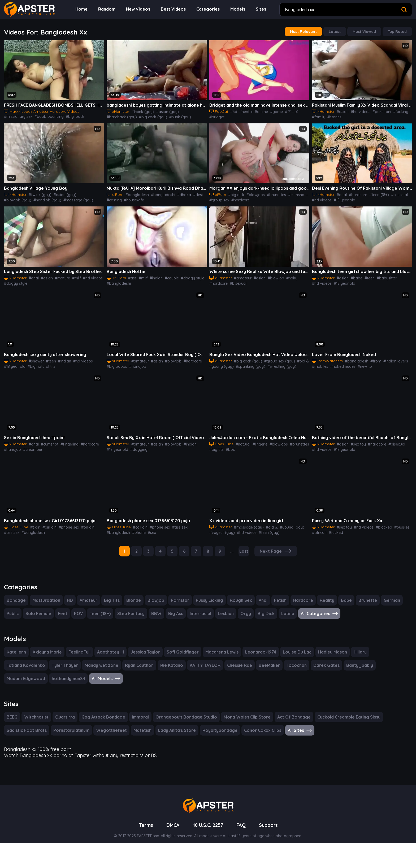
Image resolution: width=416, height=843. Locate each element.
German (385, 596)
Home (85, 9)
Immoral (136, 711)
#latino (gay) (166, 116)
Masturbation (44, 596)
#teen (365, 276)
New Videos (141, 9)
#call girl (139, 523)
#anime (258, 111)
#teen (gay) (263, 529)
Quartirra (64, 711)
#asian (341, 111)
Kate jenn (16, 647)
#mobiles (319, 364)
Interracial (198, 609)
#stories (332, 116)
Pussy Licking (206, 596)
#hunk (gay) (144, 116)
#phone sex (65, 523)
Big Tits (109, 596)
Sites (261, 9)
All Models (21, 673)
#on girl (83, 523)
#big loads (41, 116)
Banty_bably (309, 660)
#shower (35, 358)
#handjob (134, 364)
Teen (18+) (99, 609)
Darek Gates (277, 660)
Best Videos (175, 9)
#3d (232, 111)
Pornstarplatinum (69, 725)
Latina (284, 609)
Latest (337, 31)
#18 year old (342, 198)
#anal (340, 193)
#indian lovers (389, 358)
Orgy (243, 609)
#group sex (218, 198)
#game (272, 111)
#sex (149, 529)
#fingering (65, 441)
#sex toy (355, 441)
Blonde (130, 596)
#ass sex (11, 529)
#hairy (286, 276)
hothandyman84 (388, 660)
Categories (209, 9)
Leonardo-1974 (255, 647)
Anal (260, 596)
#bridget (302, 111)
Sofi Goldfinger (179, 647)
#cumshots (292, 193)
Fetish (277, 596)
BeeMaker (222, 660)
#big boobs (116, 364)
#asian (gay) (162, 111)
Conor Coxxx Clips (253, 725)
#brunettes (272, 193)
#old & (295, 358)
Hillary (354, 647)
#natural (242, 441)
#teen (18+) (375, 193)
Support (270, 818)
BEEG (13, 711)
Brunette (362, 596)
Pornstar (176, 596)
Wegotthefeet (107, 725)
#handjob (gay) (16, 198)
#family (318, 116)
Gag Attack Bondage (101, 711)
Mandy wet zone (54, 660)
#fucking (394, 111)
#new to (360, 364)
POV (77, 609)
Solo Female (38, 609)
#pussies (396, 523)
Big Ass (173, 609)
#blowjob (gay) (84, 193)
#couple (168, 276)
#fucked (333, 529)
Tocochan (248, 660)
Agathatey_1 (109, 647)
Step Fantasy (129, 609)
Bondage (16, 596)
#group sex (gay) (274, 358)
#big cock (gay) (119, 116)
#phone (136, 529)
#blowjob (271, 276)
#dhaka (179, 193)
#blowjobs (253, 193)
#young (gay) (220, 364)
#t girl (34, 523)
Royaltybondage (210, 725)
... (232, 547)
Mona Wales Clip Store (240, 711)
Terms (144, 818)
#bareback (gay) (188, 111)
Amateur (86, 596)
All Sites (291, 725)
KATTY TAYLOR (157, 660)
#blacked (379, 523)
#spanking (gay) (246, 364)
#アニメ (286, 111)
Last (244, 547)
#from (371, 358)
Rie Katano (124, 660)
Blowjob (153, 596)
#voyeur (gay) (220, 529)
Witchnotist (36, 711)
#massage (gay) (44, 198)
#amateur (241, 276)
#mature (58, 276)
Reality (323, 596)
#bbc (228, 446)
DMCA (171, 818)
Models (238, 9)
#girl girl (47, 523)
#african (318, 529)
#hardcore (238, 198)
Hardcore (300, 596)
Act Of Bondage (286, 711)
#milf (72, 276)
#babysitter (381, 276)
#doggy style (14, 281)
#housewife (132, 198)
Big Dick (262, 609)
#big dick (235, 193)
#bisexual (394, 193)
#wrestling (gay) (275, 364)
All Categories (315, 609)
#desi (191, 193)
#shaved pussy (85, 116)
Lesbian (223, 609)
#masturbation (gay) (76, 198)
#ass (132, 276)
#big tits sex (61, 116)
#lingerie (257, 441)
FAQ (243, 818)
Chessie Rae (192, 660)
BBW (154, 609)
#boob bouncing (17, 116)
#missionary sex (90, 111)
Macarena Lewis (217, 647)
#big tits (215, 446)
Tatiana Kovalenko (386, 647)
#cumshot (47, 441)
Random (109, 9)
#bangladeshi (160, 193)
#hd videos (358, 111)
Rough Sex (238, 596)
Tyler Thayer (19, 660)
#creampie (30, 446)
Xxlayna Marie (46, 647)
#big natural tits (39, 364)
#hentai (243, 111)
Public (13, 609)
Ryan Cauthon (91, 660)
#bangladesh (135, 193)
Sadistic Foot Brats (26, 725)
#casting (113, 198)
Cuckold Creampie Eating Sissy (340, 711)
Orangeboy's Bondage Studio (181, 711)
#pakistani (377, 111)
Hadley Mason (327, 647)
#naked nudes (340, 364)
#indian (154, 276)
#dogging (137, 446)
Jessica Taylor (142, 647)
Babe (341, 596)
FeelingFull (78, 647)
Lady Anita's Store (169, 725)
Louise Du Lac (291, 647)
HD (68, 596)
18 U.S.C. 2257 (208, 818)
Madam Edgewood (346, 660)
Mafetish (135, 725)
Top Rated (398, 31)
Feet (62, 609)
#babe (354, 276)
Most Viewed (365, 31)
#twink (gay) (140, 111)
